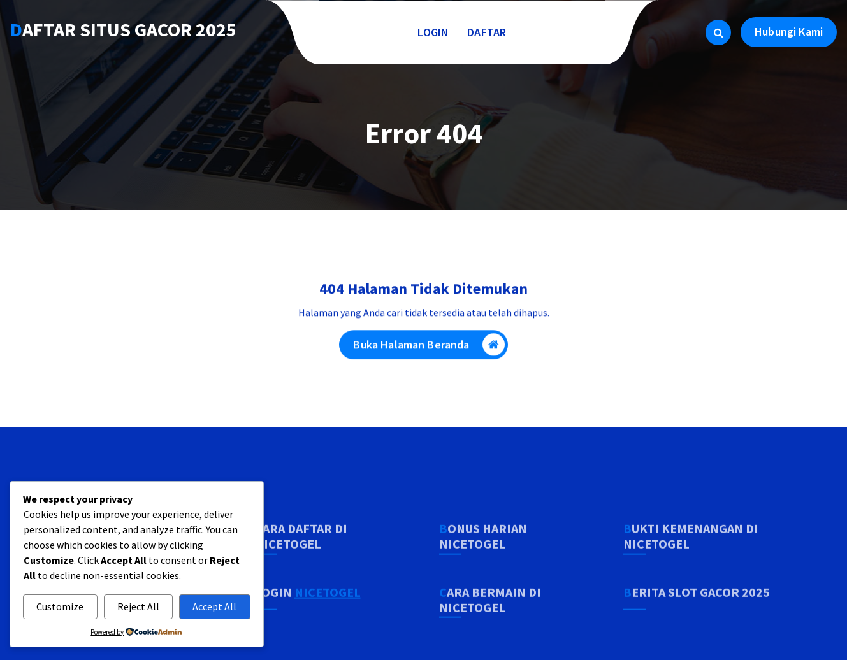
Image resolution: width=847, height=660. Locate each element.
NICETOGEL (327, 628)
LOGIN (433, 32)
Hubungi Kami (789, 31)
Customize (59, 606)
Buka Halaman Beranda (428, 349)
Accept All (214, 606)
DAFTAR (487, 32)
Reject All (138, 606)
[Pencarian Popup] (718, 32)
